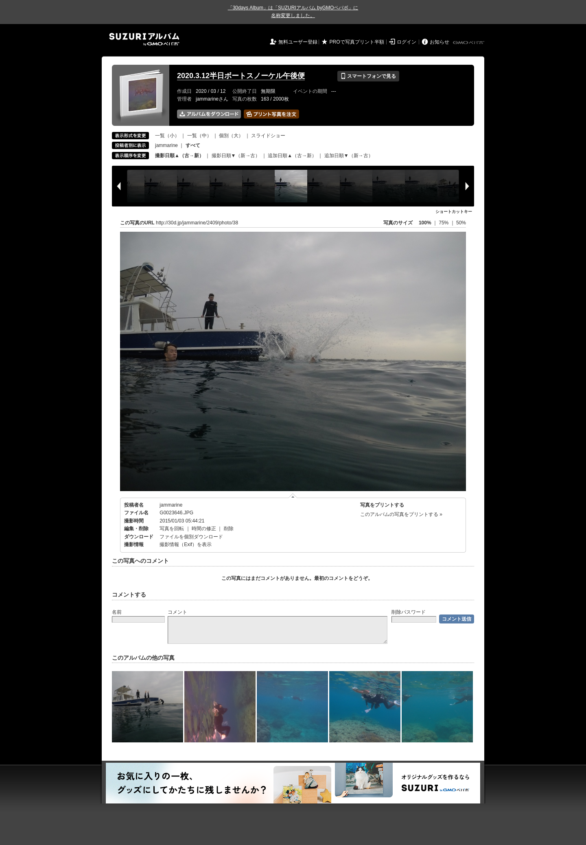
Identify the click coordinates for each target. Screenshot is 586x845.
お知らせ (439, 42)
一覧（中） (199, 135)
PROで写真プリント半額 (357, 42)
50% (461, 223)
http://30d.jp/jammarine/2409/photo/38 (197, 223)
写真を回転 (172, 528)
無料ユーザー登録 (297, 42)
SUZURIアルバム (144, 39)
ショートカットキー (453, 211)
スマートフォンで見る (368, 76)
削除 (229, 528)
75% (444, 223)
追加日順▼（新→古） (348, 155)
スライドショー (268, 135)
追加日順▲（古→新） (292, 155)
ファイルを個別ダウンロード (191, 537)
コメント (177, 612)
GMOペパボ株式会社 (469, 43)
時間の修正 (204, 528)
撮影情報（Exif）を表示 (186, 544)
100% (425, 223)
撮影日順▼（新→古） (236, 155)
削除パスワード (408, 612)
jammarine (166, 145)
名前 (117, 612)
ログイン (406, 42)
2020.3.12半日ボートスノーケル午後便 (241, 76)
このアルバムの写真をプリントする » (401, 514)
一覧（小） (167, 135)
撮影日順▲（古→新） (179, 155)
